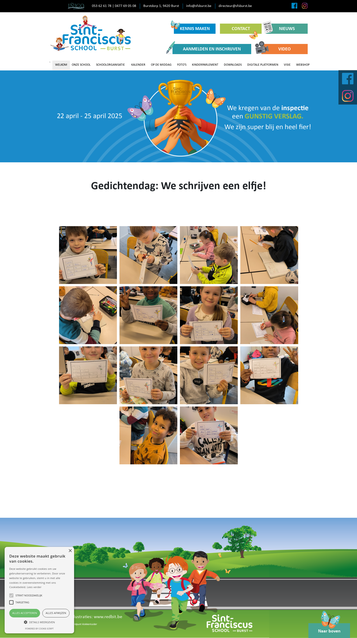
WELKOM (61, 65)
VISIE (287, 65)
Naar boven (329, 628)
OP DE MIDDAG (161, 65)
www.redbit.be (108, 617)
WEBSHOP (303, 65)
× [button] (70, 551)
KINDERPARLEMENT (205, 65)
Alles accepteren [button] (24, 613)
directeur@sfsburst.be (235, 6)
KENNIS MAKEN (192, 27)
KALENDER (138, 65)
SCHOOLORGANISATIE (110, 65)
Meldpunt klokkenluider (84, 624)
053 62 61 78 (101, 6)
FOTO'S (181, 65)
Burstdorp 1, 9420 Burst (161, 6)
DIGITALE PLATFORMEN (262, 65)
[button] (39, 622)
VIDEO (276, 49)
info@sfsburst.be (198, 6)
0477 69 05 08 (125, 6)
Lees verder (34, 587)
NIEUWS (280, 29)
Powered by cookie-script (39, 628)
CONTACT (245, 30)
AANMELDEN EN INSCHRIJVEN (206, 49)
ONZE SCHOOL (81, 65)
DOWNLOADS (233, 65)
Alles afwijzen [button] (56, 613)
